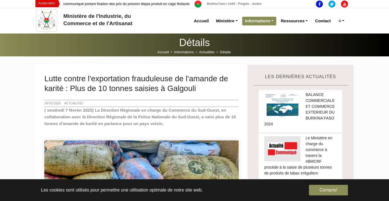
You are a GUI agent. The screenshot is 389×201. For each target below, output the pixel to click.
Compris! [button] (328, 190)
